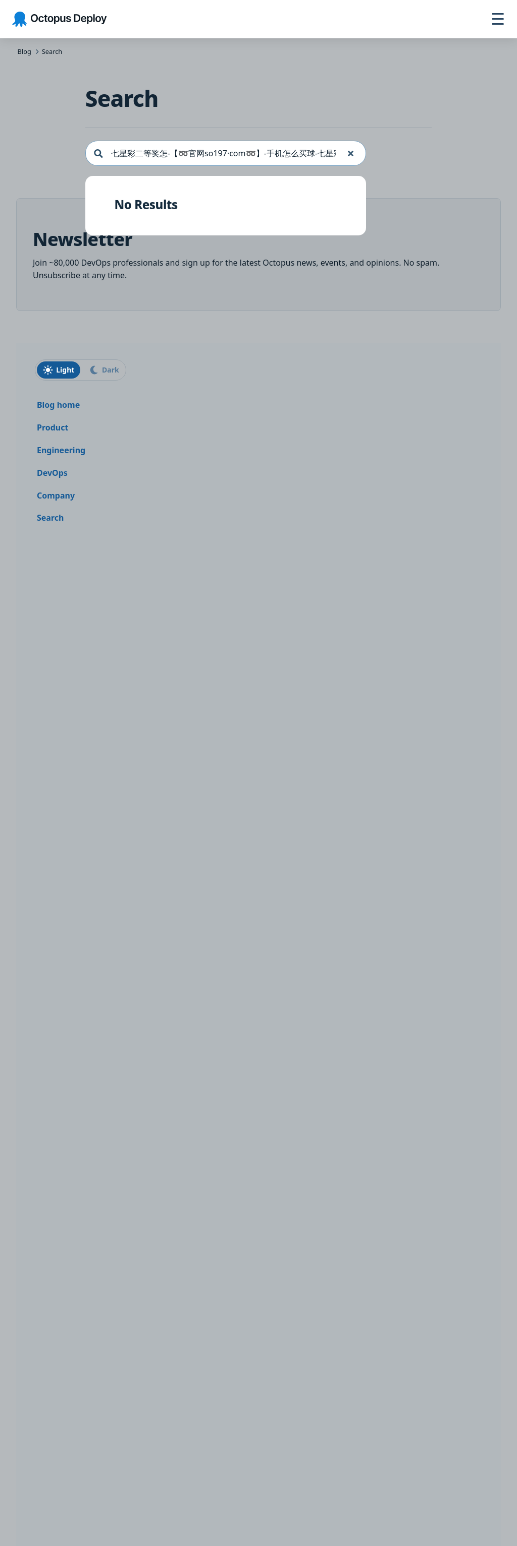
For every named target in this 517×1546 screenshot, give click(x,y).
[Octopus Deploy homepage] (59, 19)
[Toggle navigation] (498, 19)
